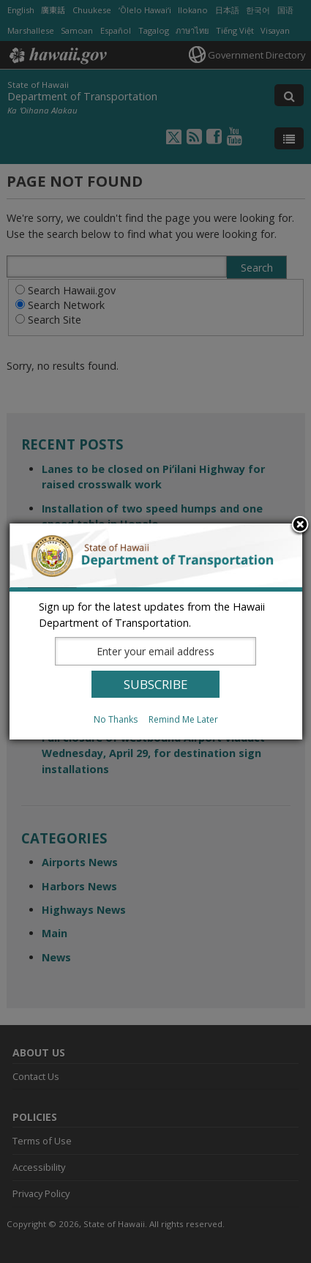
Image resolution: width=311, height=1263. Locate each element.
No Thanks (116, 719)
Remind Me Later (183, 719)
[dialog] (156, 631)
